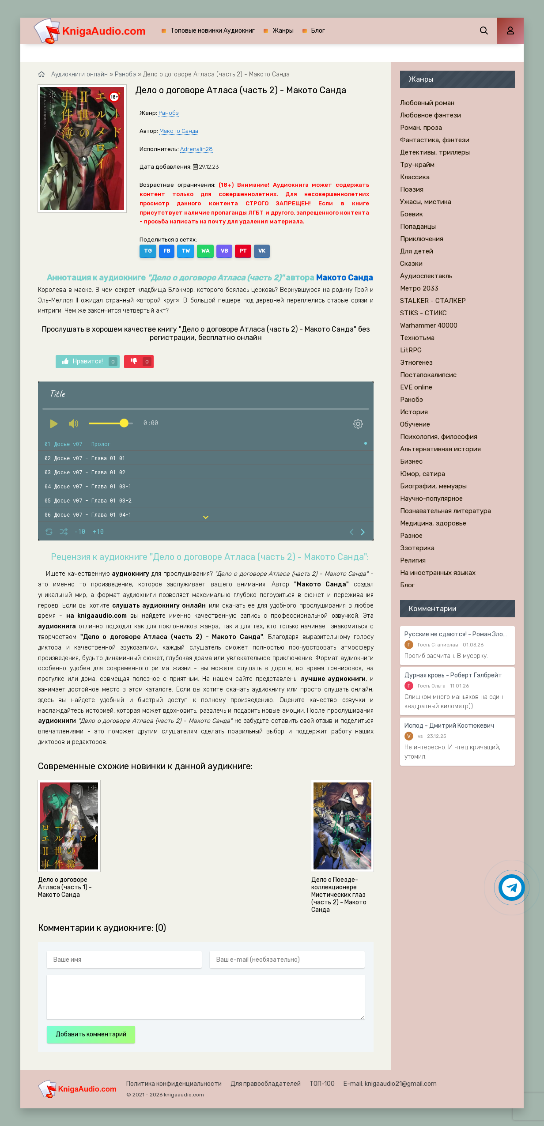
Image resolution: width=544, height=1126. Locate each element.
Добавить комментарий (91, 1034)
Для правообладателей (265, 1084)
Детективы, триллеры (435, 152)
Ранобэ (169, 113)
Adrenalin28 (196, 149)
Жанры (283, 30)
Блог (318, 30)
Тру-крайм (417, 165)
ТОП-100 (322, 1084)
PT (243, 251)
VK (261, 251)
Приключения (421, 239)
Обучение (415, 424)
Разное (411, 536)
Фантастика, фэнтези (434, 140)
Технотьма (417, 338)
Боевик (411, 214)
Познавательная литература (445, 511)
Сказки (411, 264)
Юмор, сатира (422, 474)
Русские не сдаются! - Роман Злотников (457, 634)
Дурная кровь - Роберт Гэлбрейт (453, 675)
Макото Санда (178, 131)
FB (166, 251)
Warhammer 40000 (428, 325)
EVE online (416, 387)
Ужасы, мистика (425, 202)
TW (185, 251)
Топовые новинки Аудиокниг (212, 30)
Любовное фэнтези (430, 115)
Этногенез (416, 363)
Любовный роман (427, 103)
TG (148, 251)
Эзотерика (417, 548)
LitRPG (411, 350)
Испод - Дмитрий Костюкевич (449, 725)
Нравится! (89, 361)
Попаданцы (418, 226)
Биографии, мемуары (433, 486)
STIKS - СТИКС (423, 313)
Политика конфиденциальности (174, 1084)
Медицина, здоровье (433, 523)
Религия (413, 560)
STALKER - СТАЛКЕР (433, 301)
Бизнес (411, 461)
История (414, 412)
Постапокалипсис (428, 375)
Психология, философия (438, 437)
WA (205, 251)
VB (224, 251)
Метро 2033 (419, 288)
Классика (415, 177)
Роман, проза (421, 128)
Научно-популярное (431, 499)
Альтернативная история (440, 449)
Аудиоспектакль (426, 276)
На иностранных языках (438, 573)
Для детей (416, 251)
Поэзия (411, 189)
